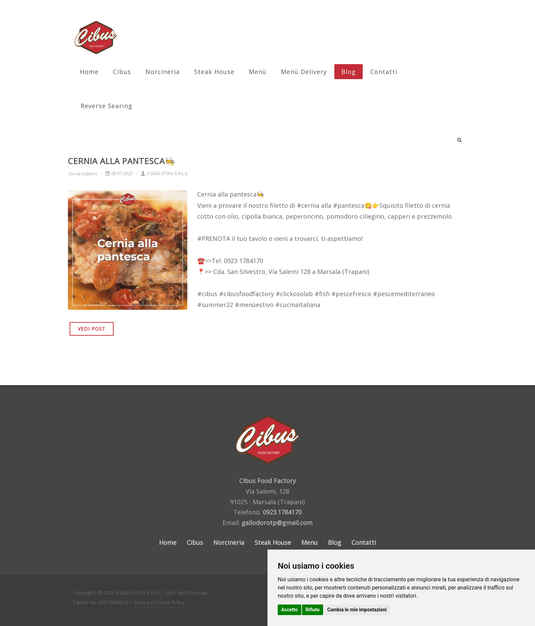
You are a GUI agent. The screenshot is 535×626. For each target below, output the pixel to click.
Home (89, 72)
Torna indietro (82, 174)
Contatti (383, 72)
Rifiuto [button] (312, 609)
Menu (309, 542)
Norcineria (162, 72)
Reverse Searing (106, 106)
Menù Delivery (304, 72)
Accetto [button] (289, 609)
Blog (348, 72)
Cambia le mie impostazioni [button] (357, 609)
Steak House (214, 72)
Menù (257, 72)
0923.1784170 (282, 512)
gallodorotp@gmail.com (277, 523)
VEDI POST (91, 328)
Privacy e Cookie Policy (159, 602)
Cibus (122, 72)
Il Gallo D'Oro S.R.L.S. (164, 173)
